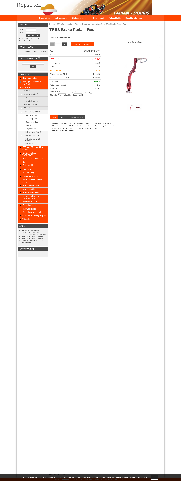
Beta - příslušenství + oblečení (31, 83)
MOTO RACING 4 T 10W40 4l (33, 238)
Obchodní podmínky (80, 18)
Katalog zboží (98, 18)
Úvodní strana (44, 18)
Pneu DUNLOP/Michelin (33, 158)
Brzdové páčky (31, 119)
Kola (25, 98)
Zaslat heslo (26, 40)
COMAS (97, 55)
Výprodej (26, 219)
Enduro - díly (28, 165)
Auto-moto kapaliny (30, 192)
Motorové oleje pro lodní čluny (33, 181)
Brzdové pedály (84, 92)
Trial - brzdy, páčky (71, 92)
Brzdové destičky (32, 115)
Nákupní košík (115, 18)
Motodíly (60, 92)
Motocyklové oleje (30, 176)
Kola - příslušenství (31, 101)
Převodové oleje (29, 205)
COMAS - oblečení (31, 94)
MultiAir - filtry (28, 173)
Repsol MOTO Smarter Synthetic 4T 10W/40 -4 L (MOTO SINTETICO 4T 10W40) (34, 232)
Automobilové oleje (30, 185)
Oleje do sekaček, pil (31, 212)
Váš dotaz (63, 117)
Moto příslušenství (30, 105)
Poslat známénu (77, 117)
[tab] (54, 117)
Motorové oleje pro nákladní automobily (31, 197)
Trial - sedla (29, 144)
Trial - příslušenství (32, 135)
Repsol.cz (29, 5)
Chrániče (27, 91)
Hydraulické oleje (29, 209)
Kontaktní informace (133, 18)
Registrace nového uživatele (32, 38)
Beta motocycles (29, 78)
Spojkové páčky (31, 129)
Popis (53, 117)
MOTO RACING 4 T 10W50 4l (33, 236)
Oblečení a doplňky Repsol (34, 215)
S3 (23, 162)
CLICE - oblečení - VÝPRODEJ (30, 154)
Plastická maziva (29, 202)
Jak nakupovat (61, 18)
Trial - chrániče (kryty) (33, 132)
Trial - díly (53, 95)
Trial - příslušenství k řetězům (32, 140)
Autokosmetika (28, 189)
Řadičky (29, 125)
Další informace (142, 477)
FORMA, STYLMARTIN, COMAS (33, 148)
